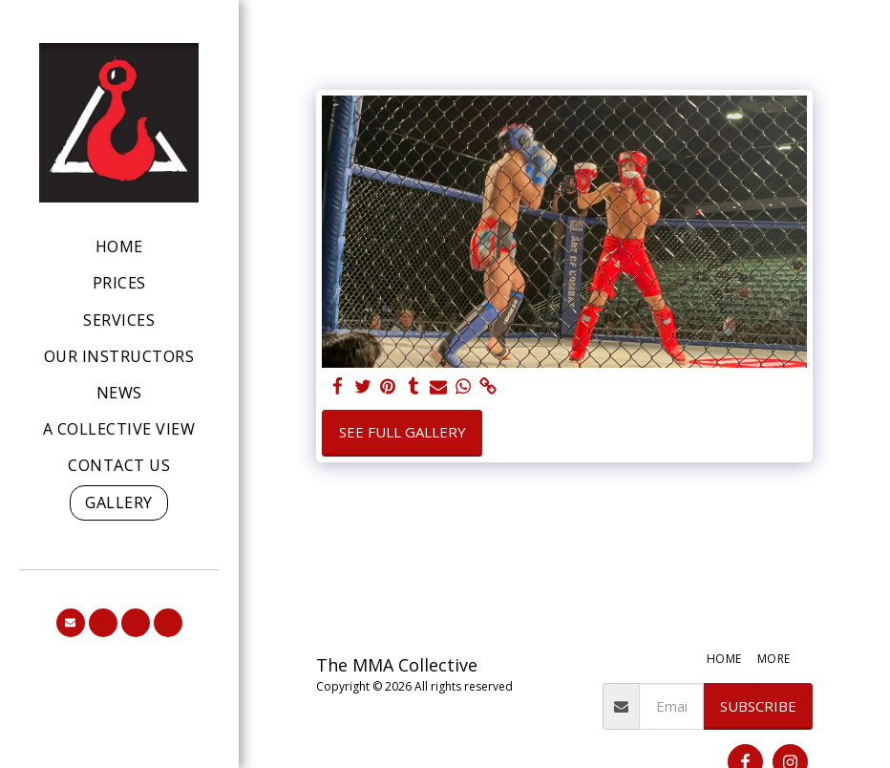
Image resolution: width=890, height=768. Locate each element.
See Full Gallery (402, 431)
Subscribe (758, 705)
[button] (70, 622)
